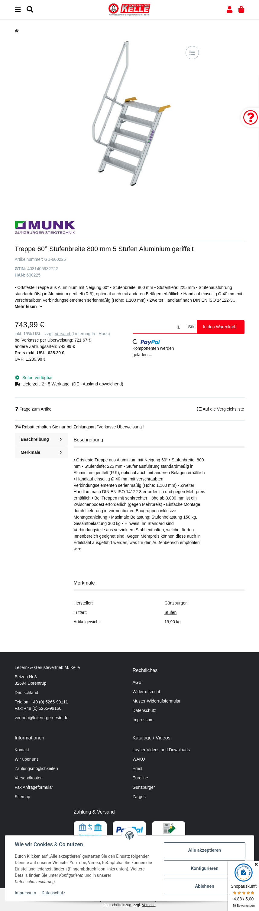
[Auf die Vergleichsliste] (192, 52)
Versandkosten (29, 777)
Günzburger (175, 603)
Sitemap (22, 796)
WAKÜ (139, 759)
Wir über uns (27, 759)
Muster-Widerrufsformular (157, 701)
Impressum (143, 719)
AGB (137, 682)
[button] (229, 10)
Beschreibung (41, 439)
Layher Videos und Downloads (161, 749)
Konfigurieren (204, 868)
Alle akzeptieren (204, 850)
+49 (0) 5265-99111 (49, 702)
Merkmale (41, 452)
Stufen (170, 612)
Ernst (138, 768)
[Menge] (159, 327)
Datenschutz (144, 710)
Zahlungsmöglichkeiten (36, 768)
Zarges (139, 796)
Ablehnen (204, 886)
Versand (63, 333)
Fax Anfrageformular (34, 787)
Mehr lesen (29, 306)
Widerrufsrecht (146, 691)
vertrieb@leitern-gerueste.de (42, 717)
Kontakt (22, 749)
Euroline (140, 777)
